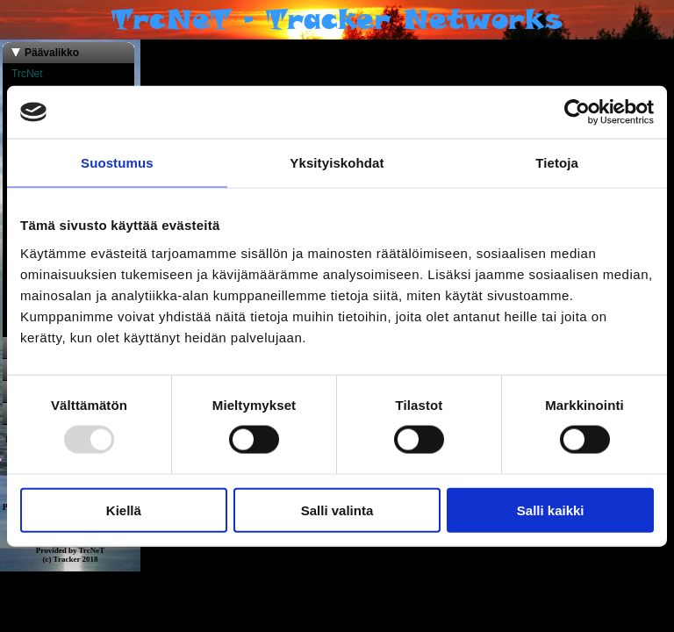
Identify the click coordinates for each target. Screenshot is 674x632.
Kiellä (123, 509)
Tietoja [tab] (556, 162)
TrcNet (27, 74)
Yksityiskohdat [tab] (337, 162)
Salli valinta (337, 509)
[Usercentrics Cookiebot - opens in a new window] (577, 112)
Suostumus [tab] (117, 162)
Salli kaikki (550, 509)
